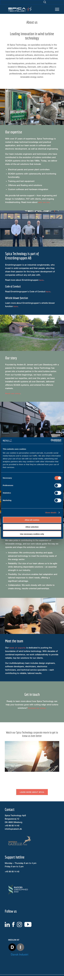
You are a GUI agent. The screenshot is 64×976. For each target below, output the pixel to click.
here (41, 280)
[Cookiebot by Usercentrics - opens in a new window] (50, 440)
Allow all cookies (32, 520)
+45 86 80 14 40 (12, 825)
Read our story (12, 393)
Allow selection (32, 527)
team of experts (17, 648)
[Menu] (56, 7)
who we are (44, 202)
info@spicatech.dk (13, 829)
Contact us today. (37, 708)
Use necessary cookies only (32, 534)
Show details (50, 513)
